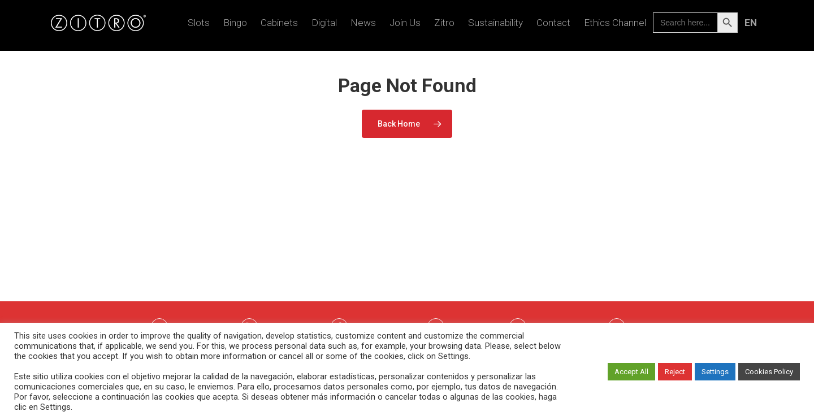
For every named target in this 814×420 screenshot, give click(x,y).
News (363, 25)
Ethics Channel (615, 25)
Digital (324, 25)
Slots (199, 25)
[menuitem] (750, 25)
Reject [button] (675, 371)
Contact (553, 25)
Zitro (444, 25)
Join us (405, 25)
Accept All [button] (631, 371)
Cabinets (279, 25)
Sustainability (495, 25)
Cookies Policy (769, 371)
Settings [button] (715, 371)
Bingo (235, 25)
